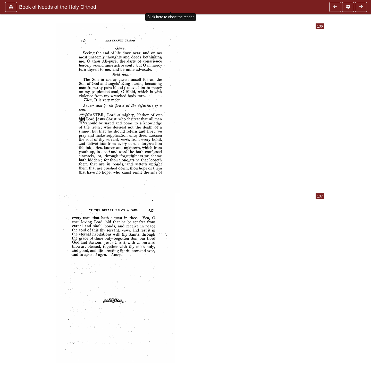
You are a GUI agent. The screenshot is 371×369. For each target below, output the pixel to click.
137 (320, 196)
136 (320, 26)
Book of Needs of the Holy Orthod (57, 7)
